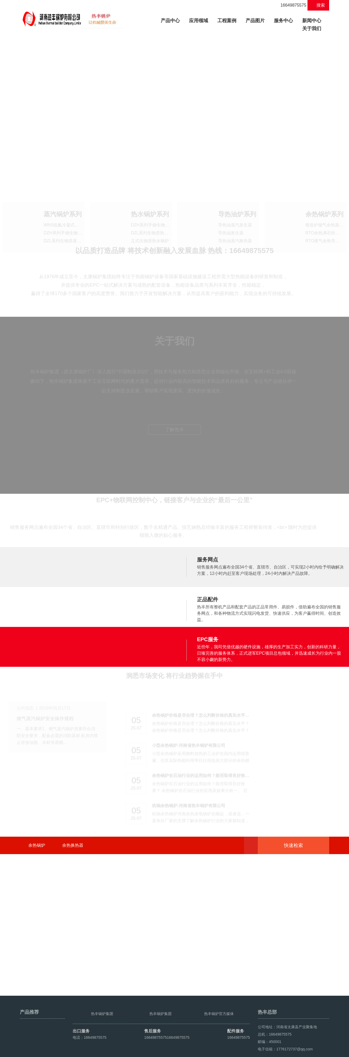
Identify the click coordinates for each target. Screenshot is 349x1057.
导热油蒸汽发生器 (235, 214)
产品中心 (172, 20)
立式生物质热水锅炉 (150, 229)
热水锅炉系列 (150, 203)
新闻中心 (311, 20)
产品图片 (255, 20)
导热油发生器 (231, 222)
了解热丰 (174, 539)
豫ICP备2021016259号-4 (119, 1051)
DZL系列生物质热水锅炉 (154, 222)
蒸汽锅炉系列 (63, 203)
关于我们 (311, 28)
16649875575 (290, 5)
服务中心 (283, 20)
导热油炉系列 (237, 203)
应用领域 (198, 20)
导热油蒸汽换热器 (235, 229)
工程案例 (226, 20)
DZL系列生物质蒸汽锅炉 (67, 229)
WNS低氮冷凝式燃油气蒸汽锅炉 (74, 214)
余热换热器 (72, 955)
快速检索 (301, 955)
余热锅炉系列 (324, 203)
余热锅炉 (36, 955)
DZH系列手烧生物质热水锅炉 (158, 214)
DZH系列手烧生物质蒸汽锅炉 (71, 222)
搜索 (318, 5)
